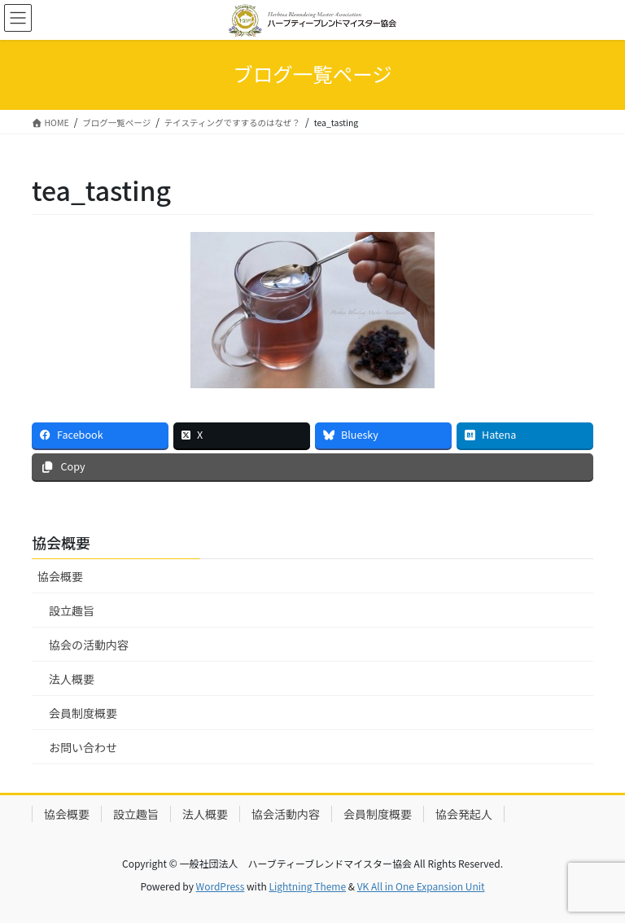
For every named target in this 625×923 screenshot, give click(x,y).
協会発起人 (463, 814)
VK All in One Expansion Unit (421, 886)
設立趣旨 (71, 610)
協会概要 (60, 576)
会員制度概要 (83, 713)
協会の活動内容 (89, 644)
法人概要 (71, 679)
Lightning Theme (307, 886)
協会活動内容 (285, 814)
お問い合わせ (83, 747)
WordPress (220, 886)
